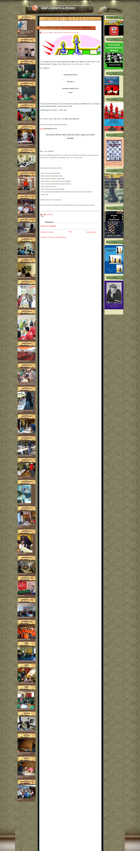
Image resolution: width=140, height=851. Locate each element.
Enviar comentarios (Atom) (57, 237)
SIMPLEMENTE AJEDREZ (58, 8)
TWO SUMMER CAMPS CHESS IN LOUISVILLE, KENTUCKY (65, 27)
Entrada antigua (91, 232)
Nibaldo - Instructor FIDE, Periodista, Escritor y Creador (26, 32)
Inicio (70, 231)
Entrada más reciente (47, 232)
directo (42, 128)
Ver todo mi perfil (22, 35)
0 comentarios (49, 214)
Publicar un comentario (48, 226)
